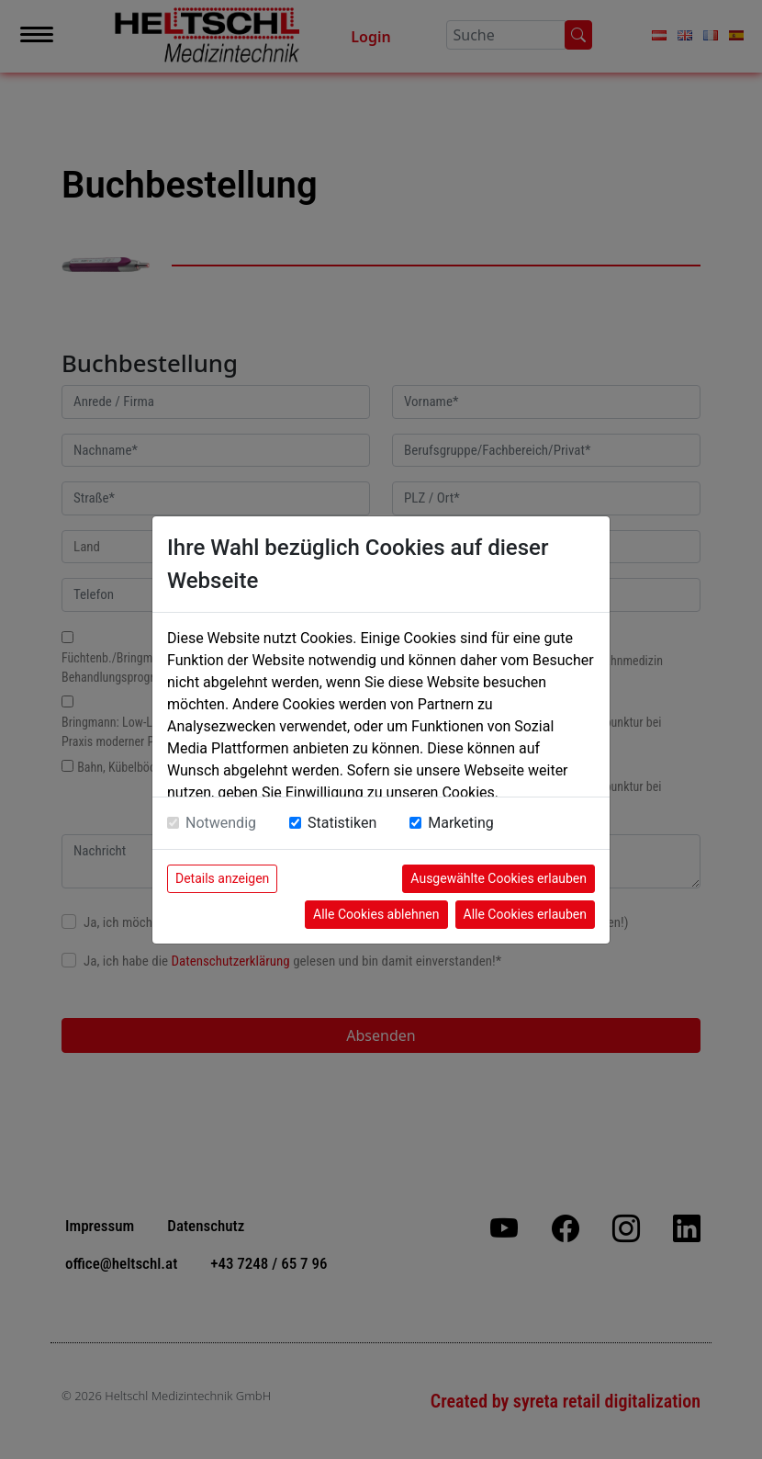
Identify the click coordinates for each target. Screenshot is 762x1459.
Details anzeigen (222, 878)
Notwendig (220, 822)
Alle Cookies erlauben (525, 914)
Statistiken (342, 822)
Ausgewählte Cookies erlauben (498, 878)
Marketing (460, 822)
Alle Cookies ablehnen (376, 914)
